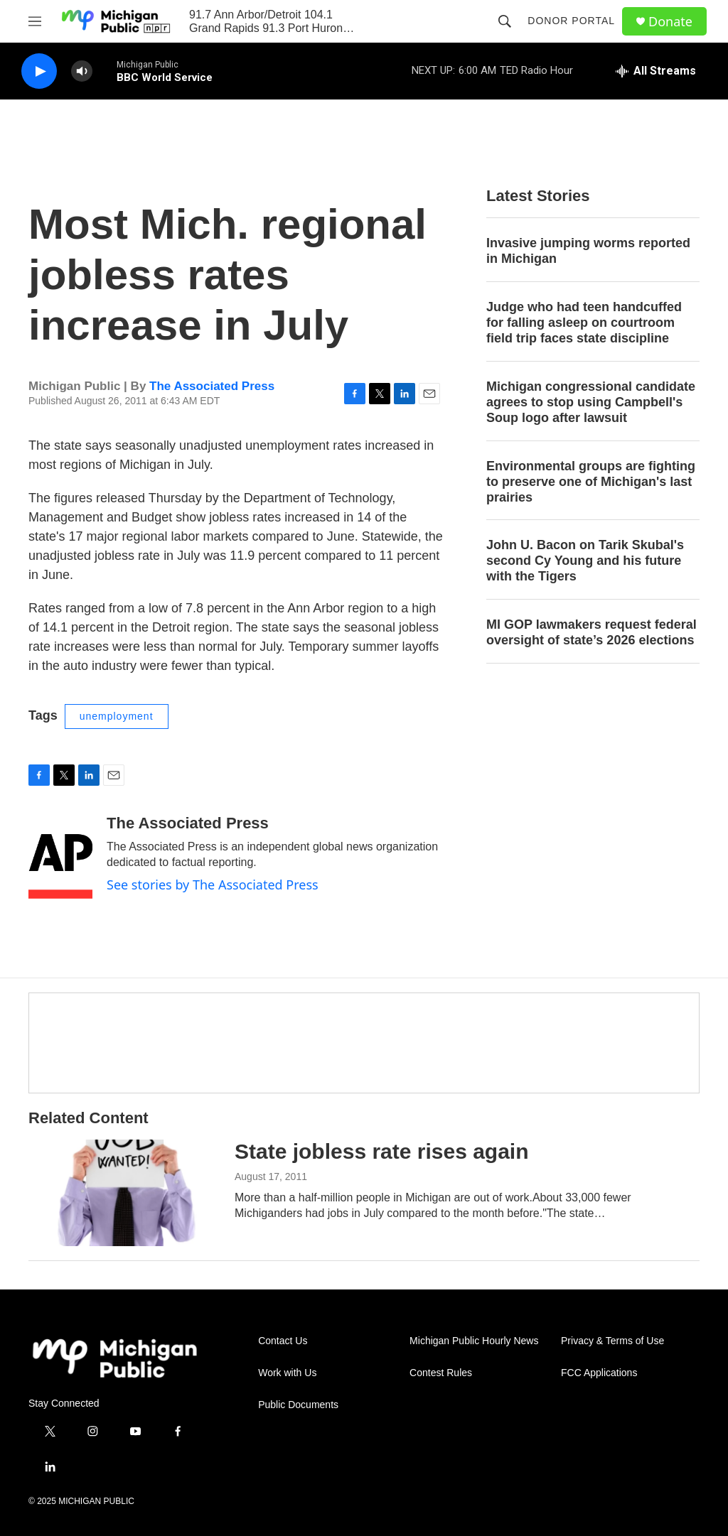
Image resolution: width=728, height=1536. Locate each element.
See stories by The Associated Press (212, 884)
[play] (39, 71)
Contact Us (282, 1341)
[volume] (82, 71)
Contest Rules (441, 1373)
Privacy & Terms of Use (612, 1341)
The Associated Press (211, 386)
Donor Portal (571, 20)
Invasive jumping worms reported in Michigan (588, 251)
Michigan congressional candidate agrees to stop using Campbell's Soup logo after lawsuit (590, 402)
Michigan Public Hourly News (474, 1341)
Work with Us (287, 1373)
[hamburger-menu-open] (34, 21)
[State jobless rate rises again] (124, 1193)
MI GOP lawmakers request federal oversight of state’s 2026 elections (591, 632)
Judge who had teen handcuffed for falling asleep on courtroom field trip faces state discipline (584, 322)
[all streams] (656, 71)
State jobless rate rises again (382, 1151)
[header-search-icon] (504, 21)
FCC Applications (599, 1373)
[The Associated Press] (60, 856)
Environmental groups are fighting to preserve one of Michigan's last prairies (590, 481)
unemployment (117, 716)
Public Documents (298, 1405)
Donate (670, 21)
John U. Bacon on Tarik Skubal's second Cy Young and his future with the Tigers (585, 560)
